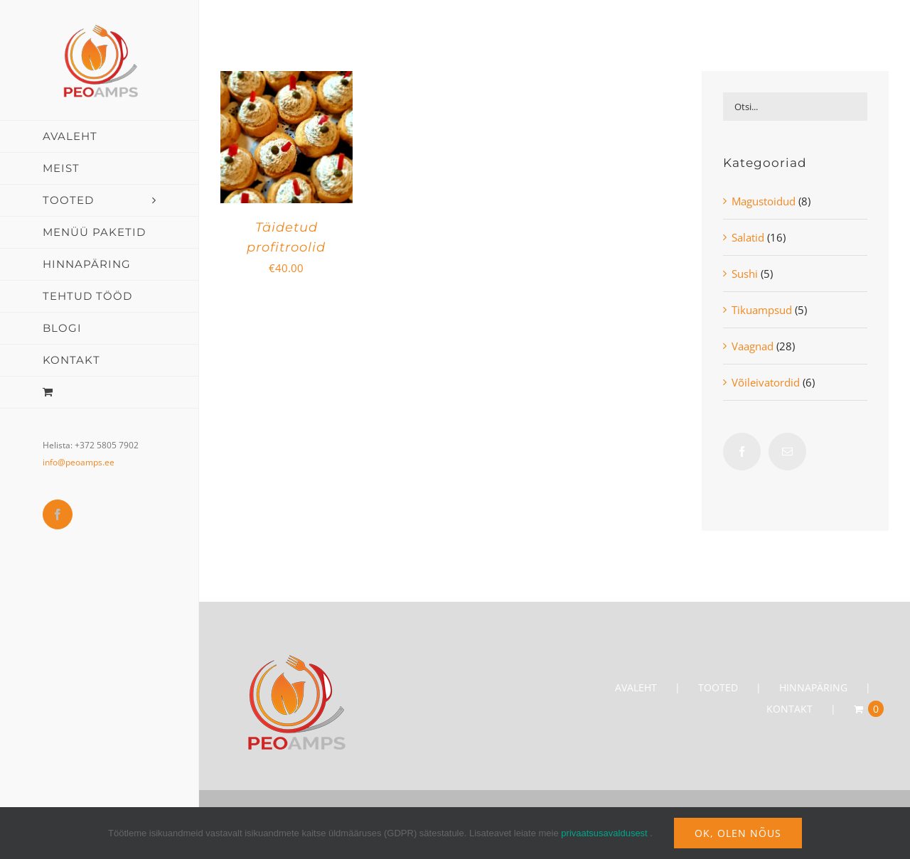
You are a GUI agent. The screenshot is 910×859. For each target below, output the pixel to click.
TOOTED (718, 687)
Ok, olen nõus (738, 833)
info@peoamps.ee (78, 462)
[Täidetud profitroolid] (286, 82)
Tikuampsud (762, 310)
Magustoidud (764, 201)
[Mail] (787, 451)
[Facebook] (742, 451)
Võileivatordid (766, 382)
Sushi (745, 273)
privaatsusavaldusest (604, 833)
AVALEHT (636, 687)
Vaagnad (753, 346)
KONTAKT (789, 708)
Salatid (748, 237)
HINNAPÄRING (813, 687)
